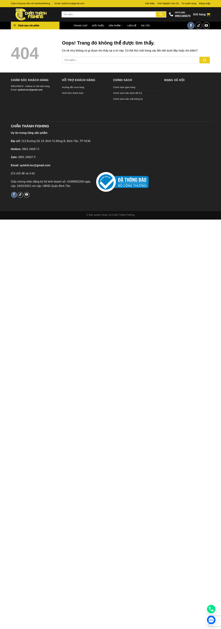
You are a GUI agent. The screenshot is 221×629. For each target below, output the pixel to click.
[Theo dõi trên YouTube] (206, 25)
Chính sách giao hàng (124, 87)
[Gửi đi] (161, 14)
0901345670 (183, 15)
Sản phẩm (116, 25)
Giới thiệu (150, 3)
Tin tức (145, 25)
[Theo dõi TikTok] (198, 25)
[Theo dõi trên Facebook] (190, 25)
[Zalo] (211, 620)
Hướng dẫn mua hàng (73, 87)
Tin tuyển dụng (189, 3)
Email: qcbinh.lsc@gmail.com (69, 3)
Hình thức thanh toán (72, 93)
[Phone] (211, 609)
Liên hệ (131, 25)
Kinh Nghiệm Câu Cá (168, 3)
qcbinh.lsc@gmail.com (30, 89)
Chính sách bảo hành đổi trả (127, 93)
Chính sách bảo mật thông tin (128, 99)
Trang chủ (80, 25)
